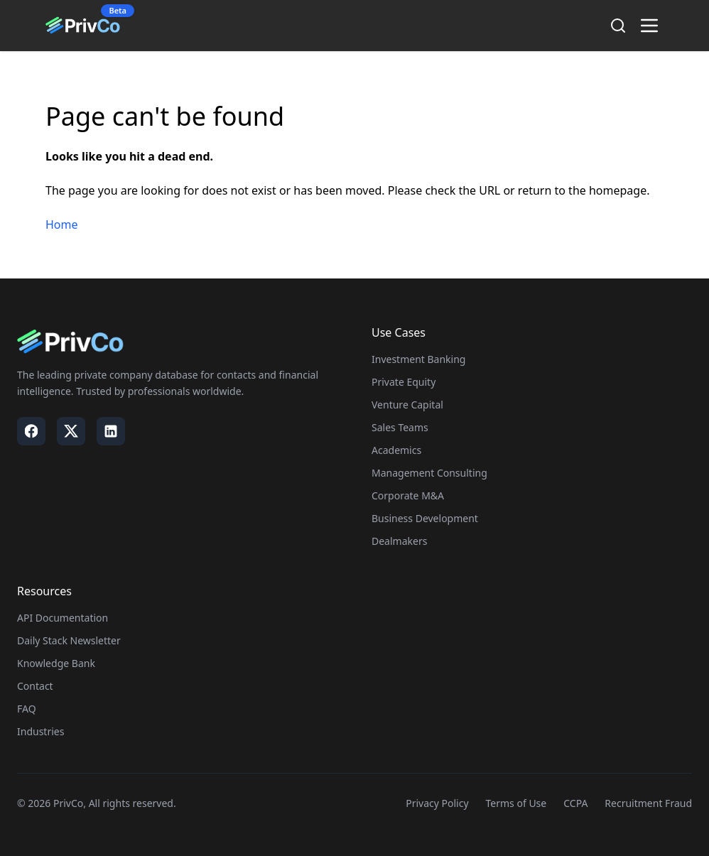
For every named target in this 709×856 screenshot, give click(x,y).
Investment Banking (418, 359)
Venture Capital (407, 404)
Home (61, 224)
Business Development (425, 518)
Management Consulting (429, 473)
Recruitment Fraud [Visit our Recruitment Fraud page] (648, 803)
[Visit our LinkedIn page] (111, 431)
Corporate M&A (408, 495)
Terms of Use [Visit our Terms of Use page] (516, 803)
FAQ (26, 708)
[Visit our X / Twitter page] (71, 431)
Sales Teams (400, 427)
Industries (40, 731)
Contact (35, 686)
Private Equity (403, 382)
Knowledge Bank (56, 663)
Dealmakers (399, 541)
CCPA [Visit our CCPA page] (575, 803)
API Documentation (62, 617)
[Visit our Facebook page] (31, 431)
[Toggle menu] (649, 25)
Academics (396, 450)
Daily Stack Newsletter (69, 640)
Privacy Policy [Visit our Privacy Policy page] (437, 803)
